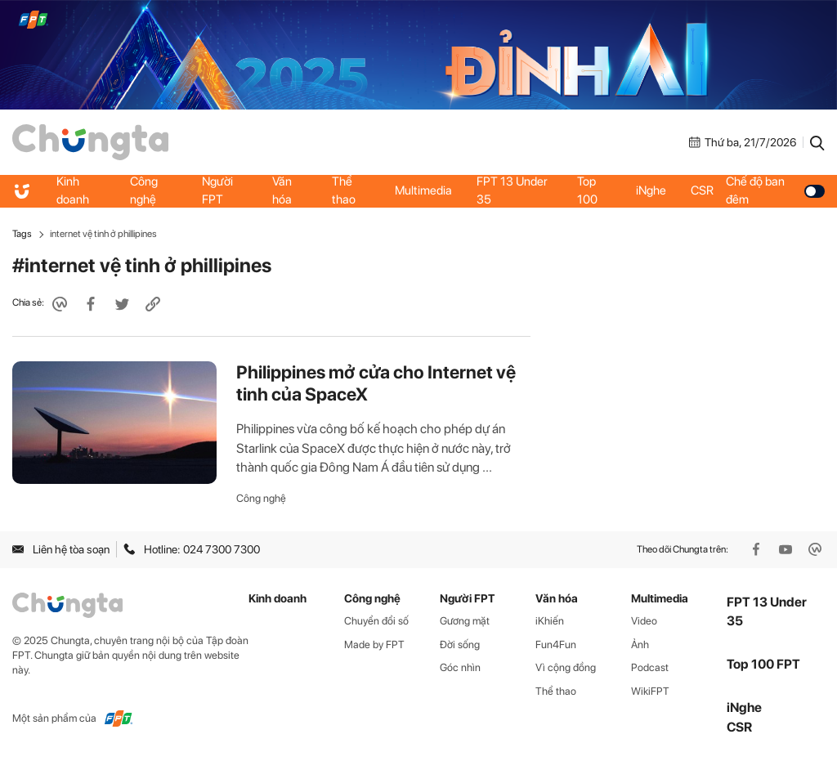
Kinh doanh (72, 190)
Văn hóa (282, 190)
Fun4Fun (555, 644)
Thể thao (344, 190)
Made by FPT (374, 644)
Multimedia (423, 190)
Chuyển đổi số (376, 621)
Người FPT (217, 190)
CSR (702, 190)
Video (644, 621)
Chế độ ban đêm (775, 190)
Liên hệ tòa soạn (61, 549)
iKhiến (549, 621)
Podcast (650, 667)
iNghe (651, 190)
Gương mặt (465, 621)
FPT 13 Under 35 (512, 190)
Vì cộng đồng (565, 667)
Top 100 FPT (763, 664)
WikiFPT (650, 691)
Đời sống (460, 644)
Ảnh (640, 644)
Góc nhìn (460, 667)
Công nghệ (144, 190)
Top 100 (587, 190)
